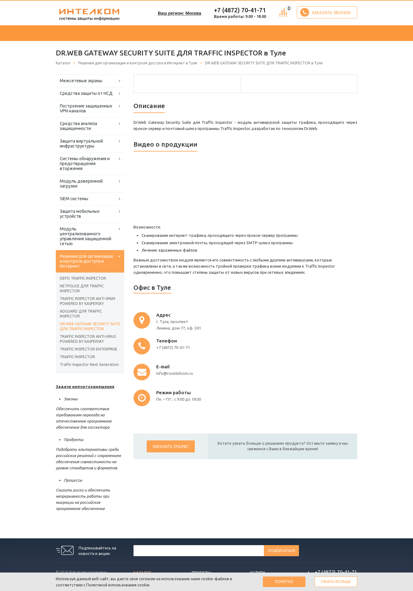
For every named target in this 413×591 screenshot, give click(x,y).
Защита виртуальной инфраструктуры (81, 143)
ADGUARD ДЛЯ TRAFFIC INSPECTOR (81, 313)
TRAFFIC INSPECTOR (77, 357)
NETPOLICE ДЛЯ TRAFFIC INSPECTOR (82, 288)
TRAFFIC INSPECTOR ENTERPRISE (88, 349)
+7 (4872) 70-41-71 (240, 10)
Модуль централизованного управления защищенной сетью (85, 236)
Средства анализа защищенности (78, 126)
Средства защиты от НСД (86, 93)
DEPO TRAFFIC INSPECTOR (83, 278)
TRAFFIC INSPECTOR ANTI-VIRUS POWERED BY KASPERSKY (88, 338)
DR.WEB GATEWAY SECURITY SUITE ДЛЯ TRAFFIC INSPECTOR (90, 326)
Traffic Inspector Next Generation (89, 364)
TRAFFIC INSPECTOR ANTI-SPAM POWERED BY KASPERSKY (87, 301)
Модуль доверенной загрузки (81, 183)
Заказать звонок (325, 12)
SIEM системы (74, 198)
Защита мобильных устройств (80, 214)
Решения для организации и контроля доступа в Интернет (86, 261)
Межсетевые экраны (81, 80)
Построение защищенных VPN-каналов (86, 108)
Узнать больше (336, 582)
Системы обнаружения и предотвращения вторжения (85, 163)
